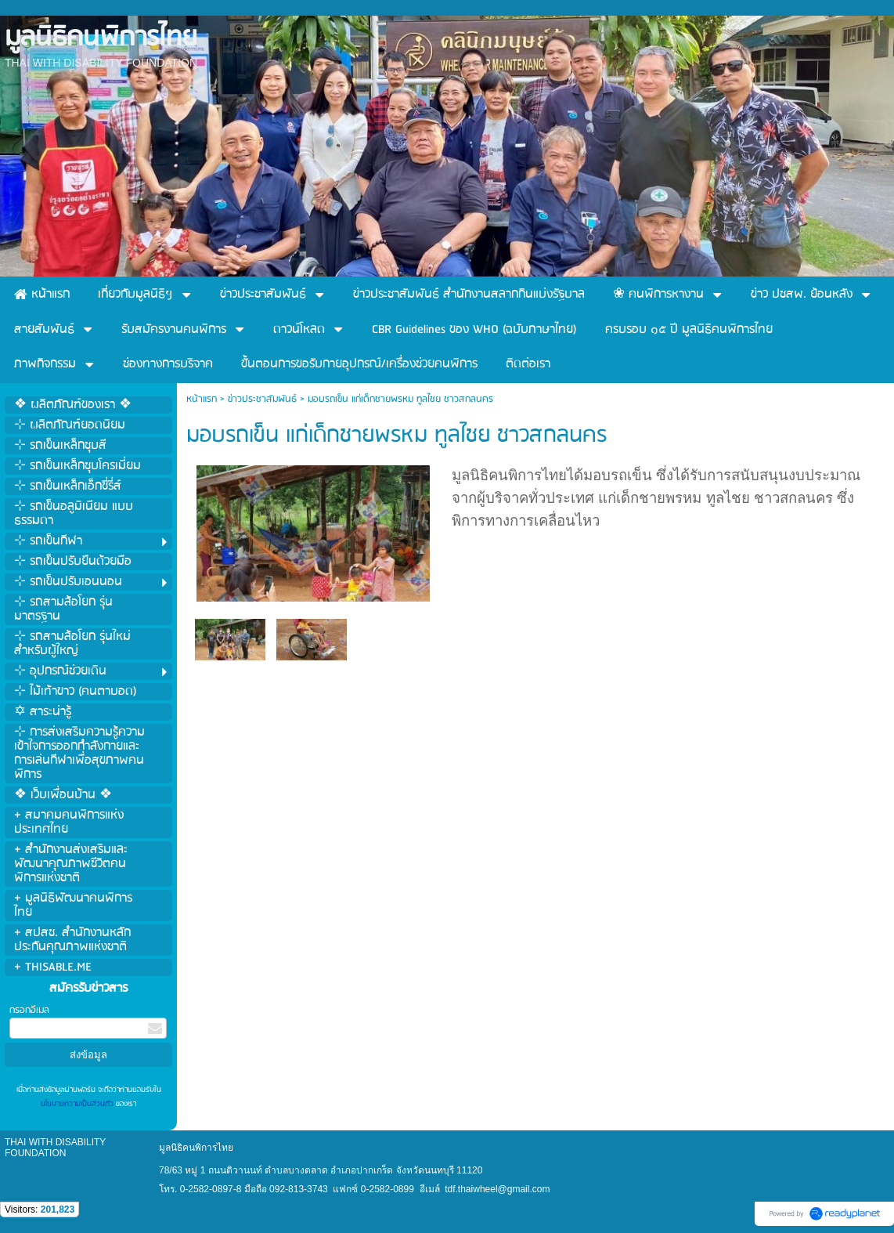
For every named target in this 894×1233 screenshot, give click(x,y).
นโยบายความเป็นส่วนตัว (78, 1103)
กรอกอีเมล (29, 1010)
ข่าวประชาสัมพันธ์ (262, 399)
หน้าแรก (201, 399)
